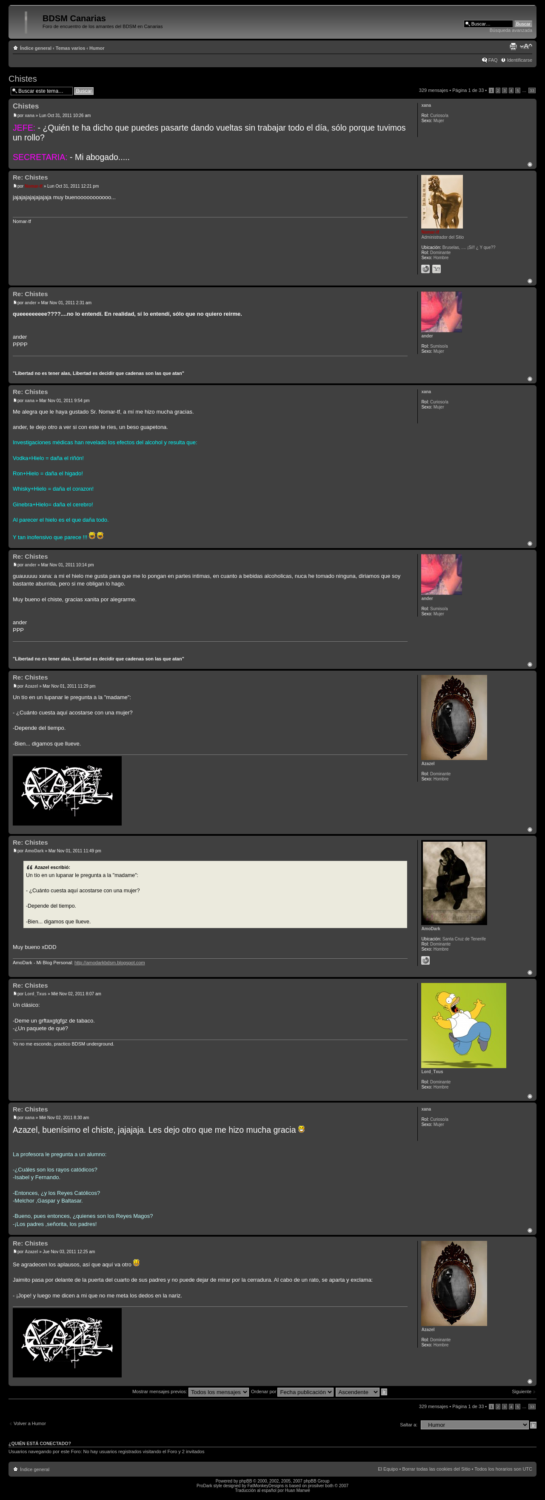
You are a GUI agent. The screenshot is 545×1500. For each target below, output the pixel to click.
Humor (96, 48)
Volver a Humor (30, 1423)
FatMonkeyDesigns (265, 1485)
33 (532, 90)
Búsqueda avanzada (511, 30)
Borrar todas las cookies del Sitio (436, 1468)
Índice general (35, 48)
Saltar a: (408, 1424)
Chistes (23, 78)
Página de (468, 90)
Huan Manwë (297, 1490)
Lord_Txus (35, 993)
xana (29, 115)
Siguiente (521, 1391)
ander (30, 302)
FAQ (493, 60)
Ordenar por (292, 1391)
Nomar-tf (34, 186)
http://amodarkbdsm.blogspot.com (109, 962)
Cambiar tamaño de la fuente (526, 46)
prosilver (316, 1485)
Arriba (530, 164)
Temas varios (71, 48)
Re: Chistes (30, 177)
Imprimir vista (513, 46)
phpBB (245, 1481)
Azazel (31, 686)
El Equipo (388, 1468)
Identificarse (519, 60)
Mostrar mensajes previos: (190, 1391)
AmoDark (34, 851)
